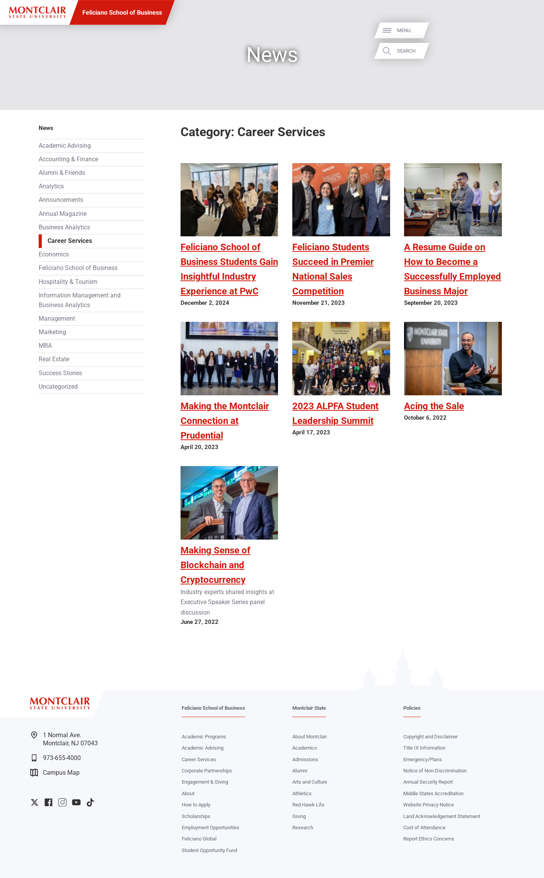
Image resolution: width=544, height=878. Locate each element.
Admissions (305, 759)
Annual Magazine (63, 213)
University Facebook (48, 802)
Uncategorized (58, 386)
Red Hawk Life (308, 805)
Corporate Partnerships (207, 771)
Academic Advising (65, 145)
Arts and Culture (309, 782)
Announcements (61, 199)
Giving (299, 816)
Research (302, 827)
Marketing (52, 332)
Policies (412, 708)
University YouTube (76, 802)
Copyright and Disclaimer (430, 737)
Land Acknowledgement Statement (441, 816)
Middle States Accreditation (433, 793)
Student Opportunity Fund (209, 850)
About (188, 793)
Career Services (70, 240)
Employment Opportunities (210, 827)
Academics (304, 748)
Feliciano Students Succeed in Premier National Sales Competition (333, 269)
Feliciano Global (199, 839)
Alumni (299, 771)
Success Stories (60, 373)
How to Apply (196, 805)
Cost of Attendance (424, 827)
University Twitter (34, 802)
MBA (45, 345)
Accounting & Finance (68, 159)
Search (527, 51)
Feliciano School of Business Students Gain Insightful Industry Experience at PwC (229, 269)
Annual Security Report (428, 782)
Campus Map (55, 773)
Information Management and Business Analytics (80, 300)
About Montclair (309, 737)
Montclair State (309, 708)
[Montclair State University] (37, 12)
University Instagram (62, 802)
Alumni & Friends (62, 172)
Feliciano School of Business (122, 12)
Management (57, 318)
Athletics (302, 793)
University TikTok (90, 802)
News (46, 128)
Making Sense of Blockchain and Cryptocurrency (216, 565)
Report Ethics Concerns (428, 839)
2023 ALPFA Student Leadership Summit (335, 413)
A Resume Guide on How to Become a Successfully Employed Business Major (452, 269)
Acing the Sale (434, 406)
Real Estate (54, 359)
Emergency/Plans (422, 759)
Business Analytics (64, 227)
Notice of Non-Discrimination (435, 771)
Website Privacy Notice (428, 805)
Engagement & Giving (205, 782)
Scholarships (196, 816)
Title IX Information (424, 748)
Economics (54, 254)
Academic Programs (204, 737)
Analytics (51, 186)
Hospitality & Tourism (68, 281)
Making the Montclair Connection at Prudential (225, 421)
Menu (525, 30)
